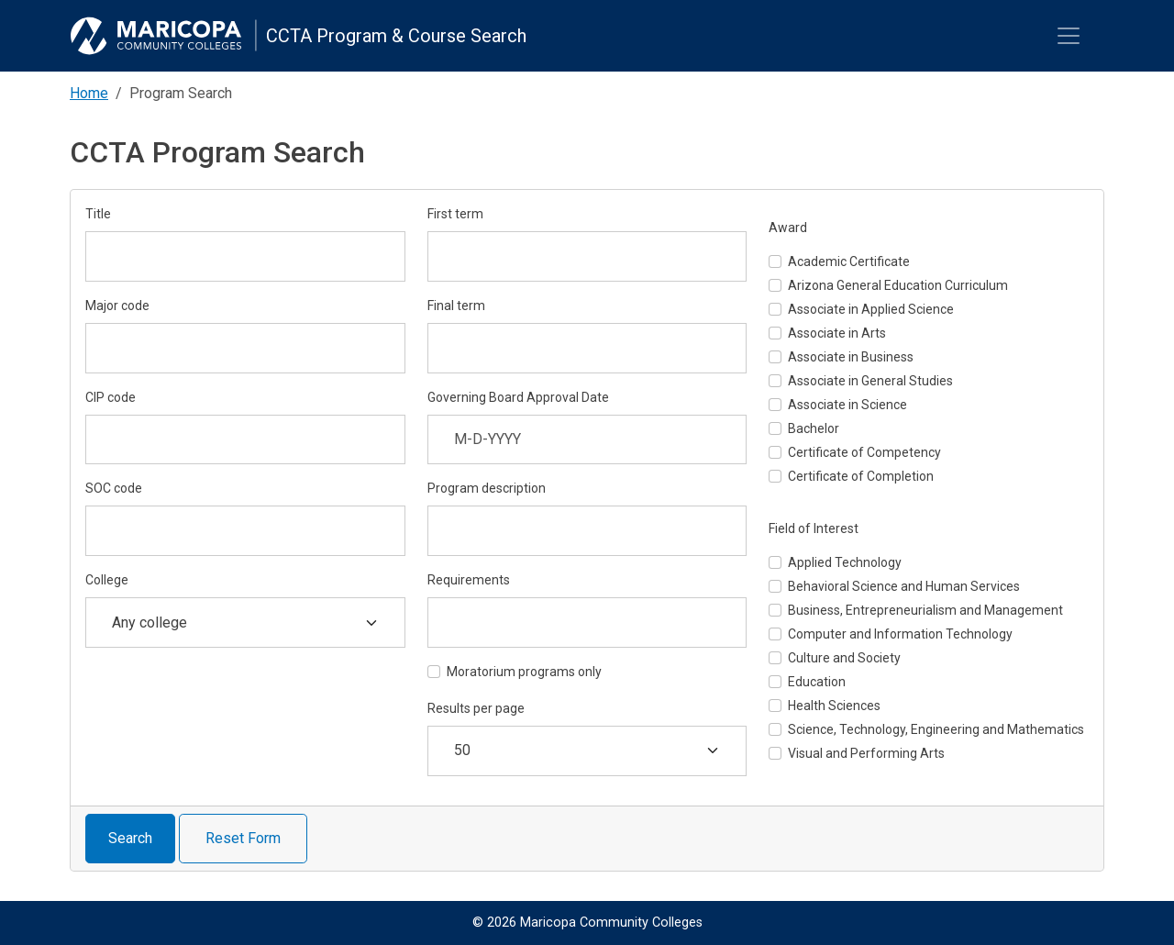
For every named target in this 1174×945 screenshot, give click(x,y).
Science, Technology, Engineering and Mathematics (936, 729)
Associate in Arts (837, 333)
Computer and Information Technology (900, 634)
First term (455, 213)
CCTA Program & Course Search (396, 36)
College (106, 580)
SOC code (113, 488)
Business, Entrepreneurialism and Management (925, 610)
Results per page (476, 708)
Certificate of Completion (861, 476)
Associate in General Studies (870, 380)
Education (817, 681)
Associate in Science (847, 404)
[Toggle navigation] (1068, 35)
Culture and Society (844, 657)
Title (98, 213)
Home (89, 93)
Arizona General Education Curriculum (898, 285)
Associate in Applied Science (871, 309)
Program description (486, 488)
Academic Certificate (849, 261)
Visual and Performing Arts (866, 753)
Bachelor (813, 428)
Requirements (468, 580)
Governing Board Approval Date (518, 397)
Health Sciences (834, 705)
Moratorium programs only (524, 671)
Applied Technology (845, 562)
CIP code (110, 397)
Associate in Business (851, 357)
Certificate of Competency (864, 452)
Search (130, 838)
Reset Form (243, 838)
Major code (117, 305)
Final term (456, 305)
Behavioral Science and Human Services (904, 586)
